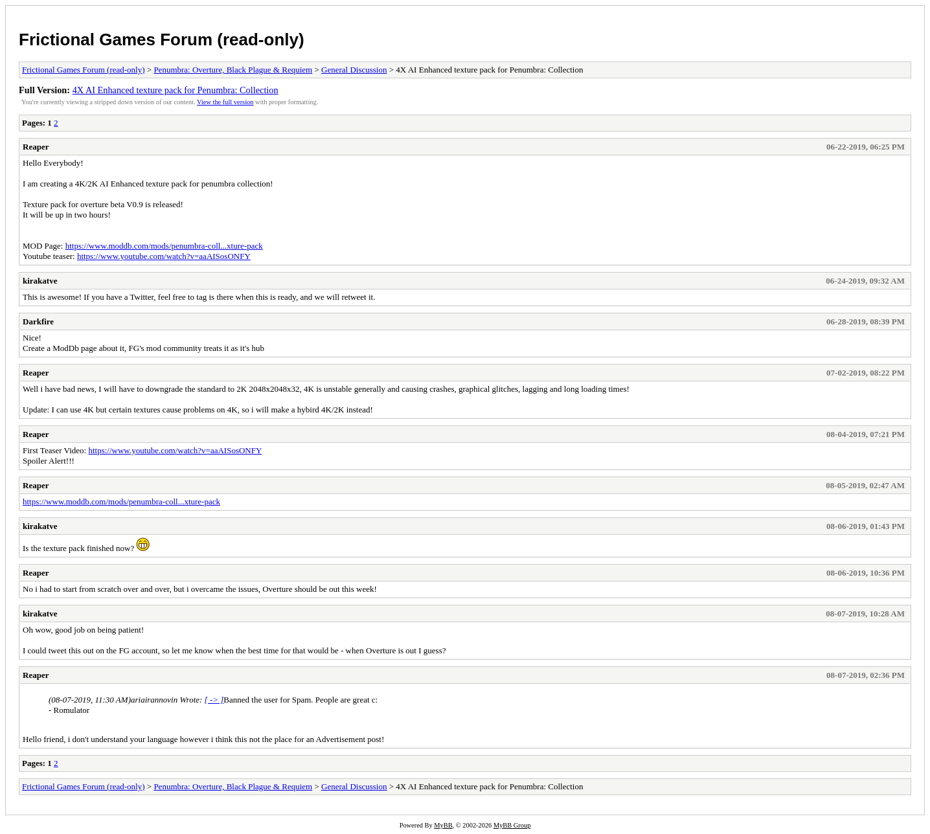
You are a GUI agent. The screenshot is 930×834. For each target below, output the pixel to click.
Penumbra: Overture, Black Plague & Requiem (232, 69)
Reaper (36, 147)
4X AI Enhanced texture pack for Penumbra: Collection (175, 90)
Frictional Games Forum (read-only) (161, 39)
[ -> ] (214, 699)
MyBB (443, 825)
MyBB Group (511, 825)
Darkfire (38, 321)
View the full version (225, 102)
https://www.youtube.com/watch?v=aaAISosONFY (164, 256)
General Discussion (354, 69)
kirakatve (40, 281)
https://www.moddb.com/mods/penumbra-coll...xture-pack (164, 246)
